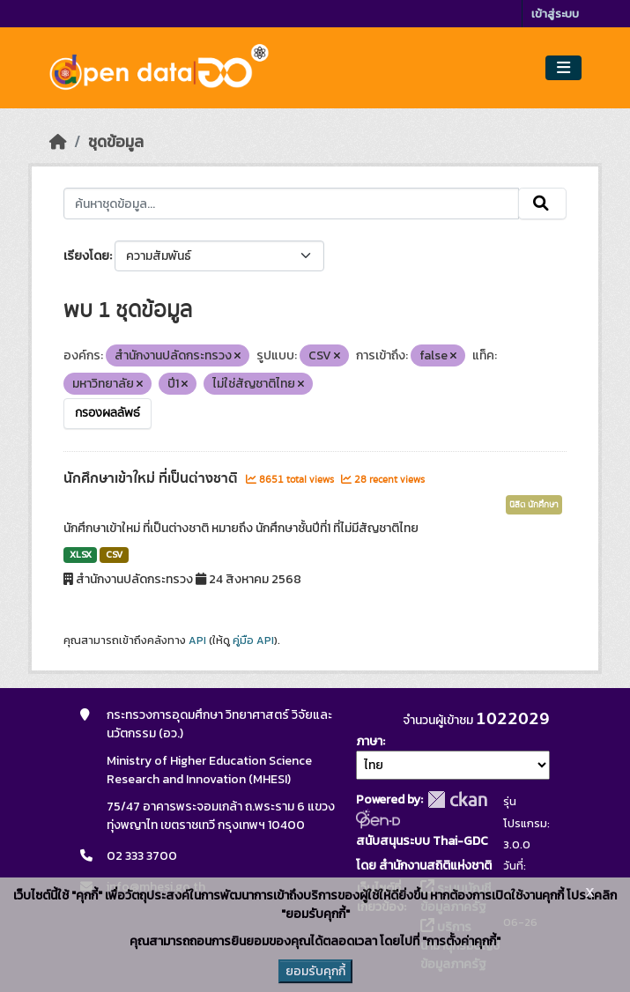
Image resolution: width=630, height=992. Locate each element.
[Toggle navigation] (563, 68)
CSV (114, 554)
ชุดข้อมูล (116, 141)
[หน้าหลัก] (58, 141)
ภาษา (369, 741)
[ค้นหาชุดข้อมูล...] (291, 203)
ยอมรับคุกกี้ (315, 971)
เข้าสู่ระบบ (555, 13)
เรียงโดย (86, 256)
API (197, 640)
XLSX (81, 554)
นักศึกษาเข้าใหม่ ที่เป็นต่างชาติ (152, 478)
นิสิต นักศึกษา (534, 505)
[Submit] (542, 203)
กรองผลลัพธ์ (107, 413)
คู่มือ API (253, 640)
